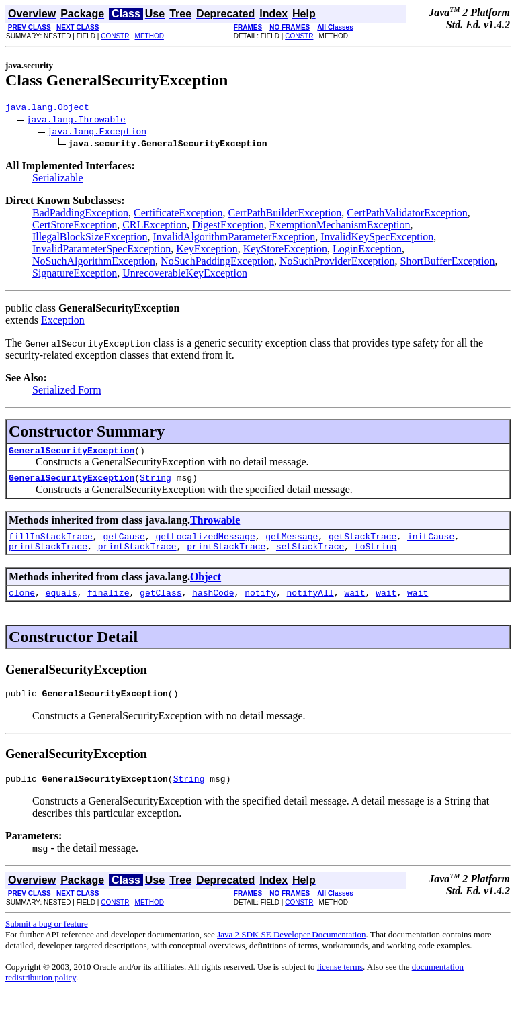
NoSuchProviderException (337, 263)
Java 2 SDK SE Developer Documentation (291, 951)
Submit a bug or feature (46, 940)
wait (354, 604)
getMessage (291, 544)
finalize (108, 604)
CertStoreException (74, 226)
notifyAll (310, 604)
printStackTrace (48, 556)
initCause (430, 544)
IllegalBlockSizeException (90, 238)
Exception (63, 322)
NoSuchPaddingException (217, 263)
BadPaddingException (80, 214)
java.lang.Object (47, 109)
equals (61, 604)
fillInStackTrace (51, 544)
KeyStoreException (285, 251)
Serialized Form (66, 392)
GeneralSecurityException (71, 454)
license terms (340, 983)
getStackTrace (362, 544)
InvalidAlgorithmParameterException (234, 238)
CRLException (154, 226)
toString (375, 556)
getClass (160, 604)
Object (205, 586)
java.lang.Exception (96, 133)
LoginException (367, 251)
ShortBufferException (447, 263)
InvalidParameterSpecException (101, 251)
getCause (123, 544)
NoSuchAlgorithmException (93, 263)
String (155, 483)
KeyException (207, 251)
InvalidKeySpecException (376, 238)
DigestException (228, 226)
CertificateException (178, 214)
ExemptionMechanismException (340, 226)
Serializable (57, 179)
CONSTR (115, 36)
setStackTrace (310, 556)
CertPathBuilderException (284, 214)
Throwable (215, 526)
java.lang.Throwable (76, 121)
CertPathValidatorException (407, 214)
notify (260, 604)
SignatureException (74, 275)
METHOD (149, 36)
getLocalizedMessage (205, 544)
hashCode (213, 604)
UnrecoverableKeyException (184, 275)
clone (22, 604)
